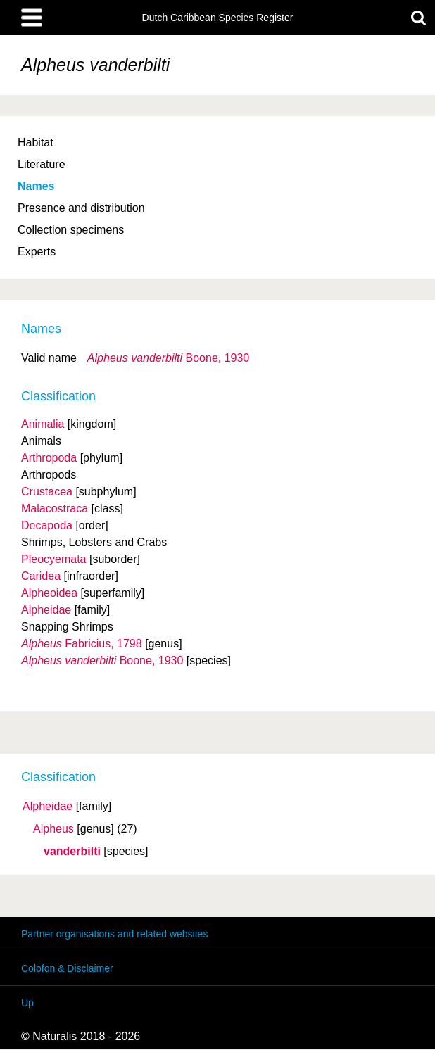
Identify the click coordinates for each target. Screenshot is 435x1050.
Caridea (41, 576)
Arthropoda (49, 458)
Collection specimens (71, 230)
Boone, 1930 (168, 358)
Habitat (35, 142)
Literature (41, 164)
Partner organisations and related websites (114, 934)
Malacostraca (54, 508)
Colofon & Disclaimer (67, 968)
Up (27, 1002)
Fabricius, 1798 (81, 644)
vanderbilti (72, 851)
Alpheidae (47, 806)
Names (36, 186)
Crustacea (46, 492)
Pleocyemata (54, 559)
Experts (37, 252)
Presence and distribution (81, 208)
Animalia (42, 424)
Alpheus (53, 829)
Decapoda (46, 525)
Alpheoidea (49, 593)
